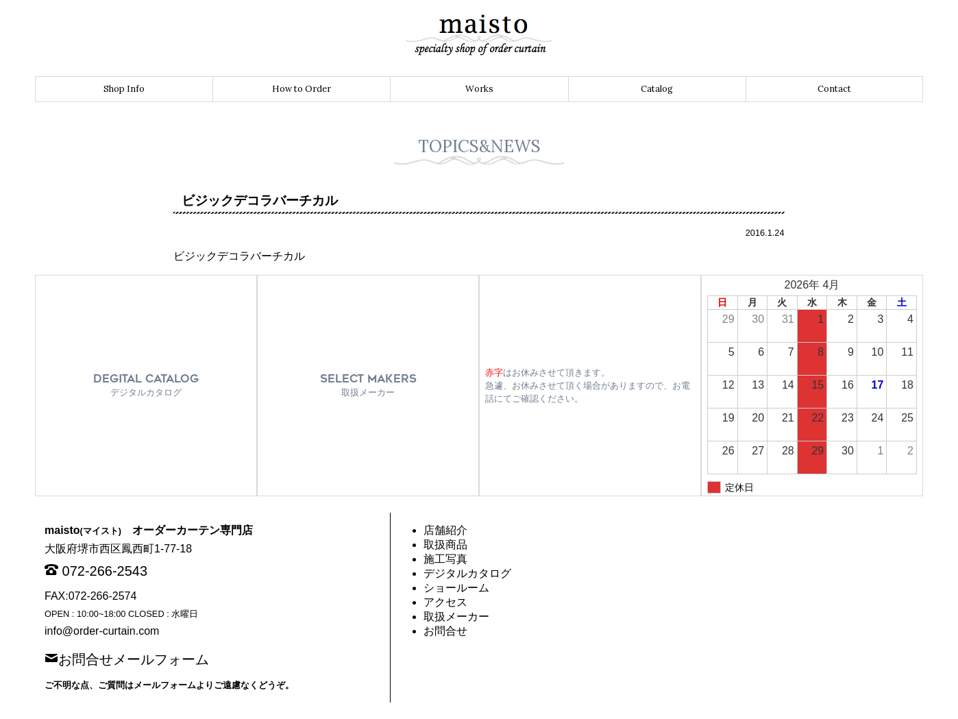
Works (479, 89)
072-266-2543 (105, 570)
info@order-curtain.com (102, 631)
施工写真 (445, 559)
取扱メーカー (456, 616)
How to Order (301, 89)
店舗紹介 (445, 530)
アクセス (445, 602)
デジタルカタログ (467, 573)
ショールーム (456, 588)
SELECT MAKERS (368, 385)
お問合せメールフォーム (133, 658)
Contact (834, 89)
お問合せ (445, 631)
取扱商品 (445, 544)
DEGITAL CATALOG (146, 385)
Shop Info (124, 89)
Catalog (657, 89)
